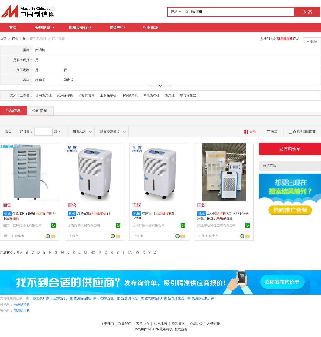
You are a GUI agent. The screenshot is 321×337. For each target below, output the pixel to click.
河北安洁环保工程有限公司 (216, 225)
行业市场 (150, 27)
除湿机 (170, 95)
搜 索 (307, 11)
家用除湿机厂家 (85, 298)
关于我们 (107, 323)
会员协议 (196, 323)
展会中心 (117, 27)
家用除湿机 (65, 95)
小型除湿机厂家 (108, 298)
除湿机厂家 (41, 298)
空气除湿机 (151, 95)
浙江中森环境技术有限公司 (22, 225)
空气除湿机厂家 (156, 298)
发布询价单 (290, 148)
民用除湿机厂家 (203, 298)
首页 (13, 27)
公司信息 (39, 110)
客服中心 (142, 323)
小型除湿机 (130, 95)
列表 (272, 131)
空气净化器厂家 (179, 298)
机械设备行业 (80, 27)
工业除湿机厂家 (61, 298)
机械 (7, 213)
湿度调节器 (86, 95)
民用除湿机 (43, 95)
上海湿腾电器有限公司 (84, 225)
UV (130, 252)
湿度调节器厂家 (132, 298)
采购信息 (44, 27)
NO (92, 252)
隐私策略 (178, 323)
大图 (249, 131)
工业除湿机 (108, 95)
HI (62, 252)
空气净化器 (188, 95)
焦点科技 (166, 329)
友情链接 (213, 323)
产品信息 (13, 110)
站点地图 (160, 323)
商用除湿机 (22, 304)
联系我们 (124, 323)
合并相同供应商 (302, 131)
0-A (19, 252)
